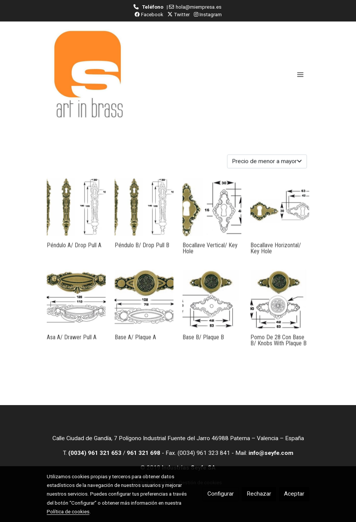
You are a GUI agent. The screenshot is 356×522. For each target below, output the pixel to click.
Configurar (220, 493)
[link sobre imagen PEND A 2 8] (76, 214)
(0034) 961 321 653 (94, 453)
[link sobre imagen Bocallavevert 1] (212, 214)
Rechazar (259, 493)
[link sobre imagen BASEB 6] (212, 306)
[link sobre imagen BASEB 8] (279, 306)
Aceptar (294, 493)
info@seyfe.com (271, 453)
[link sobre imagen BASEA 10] (144, 306)
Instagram (208, 14)
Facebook (149, 14)
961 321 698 (143, 453)
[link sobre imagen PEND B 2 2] (144, 214)
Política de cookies (68, 511)
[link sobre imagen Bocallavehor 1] (279, 214)
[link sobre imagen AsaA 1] (76, 306)
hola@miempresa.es (198, 7)
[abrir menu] (300, 74)
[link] (88, 74)
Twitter (178, 14)
